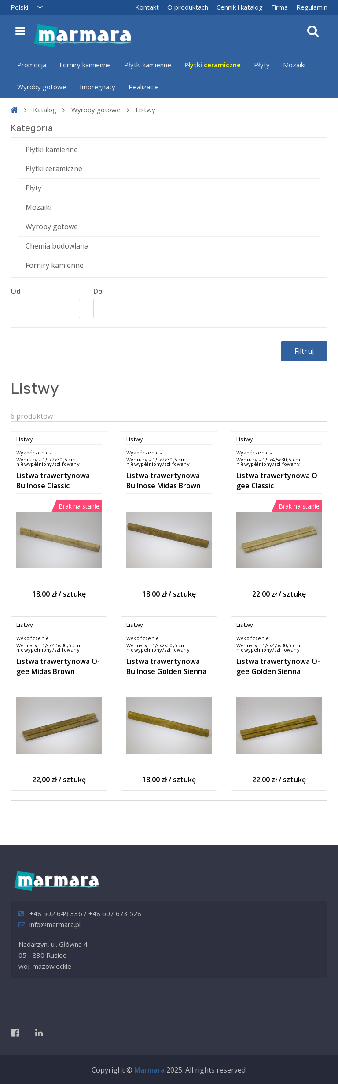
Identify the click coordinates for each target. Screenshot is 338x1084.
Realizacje (144, 86)
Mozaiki (294, 64)
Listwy (145, 109)
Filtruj (304, 351)
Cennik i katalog (240, 7)
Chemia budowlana (57, 246)
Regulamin (311, 7)
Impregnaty (97, 86)
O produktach (187, 7)
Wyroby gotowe (41, 86)
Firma (279, 7)
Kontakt (147, 7)
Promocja (31, 64)
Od (16, 291)
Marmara (149, 1070)
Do (98, 291)
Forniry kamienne (85, 64)
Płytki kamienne (147, 64)
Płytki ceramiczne (212, 64)
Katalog (44, 109)
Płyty (262, 64)
